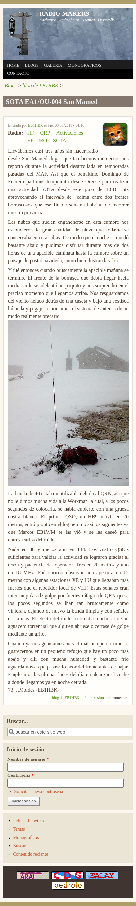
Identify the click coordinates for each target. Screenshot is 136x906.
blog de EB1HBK (40, 85)
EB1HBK (35, 125)
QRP (45, 133)
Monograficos (26, 837)
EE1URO (37, 140)
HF (30, 133)
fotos (116, 260)
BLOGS (32, 65)
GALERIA (53, 65)
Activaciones (69, 133)
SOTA (59, 140)
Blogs (10, 85)
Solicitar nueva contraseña (38, 791)
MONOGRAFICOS (84, 65)
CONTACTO (18, 73)
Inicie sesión (94, 697)
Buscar (19, 845)
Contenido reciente (30, 854)
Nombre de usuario (28, 759)
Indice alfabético (28, 820)
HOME (13, 65)
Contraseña (20, 775)
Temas (19, 829)
